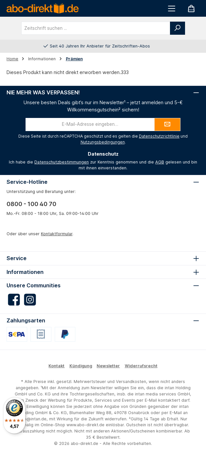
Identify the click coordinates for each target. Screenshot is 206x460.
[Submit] (167, 124)
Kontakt (56, 365)
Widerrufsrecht (141, 365)
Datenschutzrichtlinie (159, 136)
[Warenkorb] (191, 8)
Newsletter (108, 365)
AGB (159, 162)
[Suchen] (177, 28)
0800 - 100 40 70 (31, 204)
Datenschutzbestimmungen (61, 162)
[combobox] (95, 28)
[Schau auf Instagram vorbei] (30, 299)
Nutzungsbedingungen (103, 142)
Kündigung (80, 365)
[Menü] (171, 8)
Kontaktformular (56, 233)
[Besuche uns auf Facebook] (14, 299)
